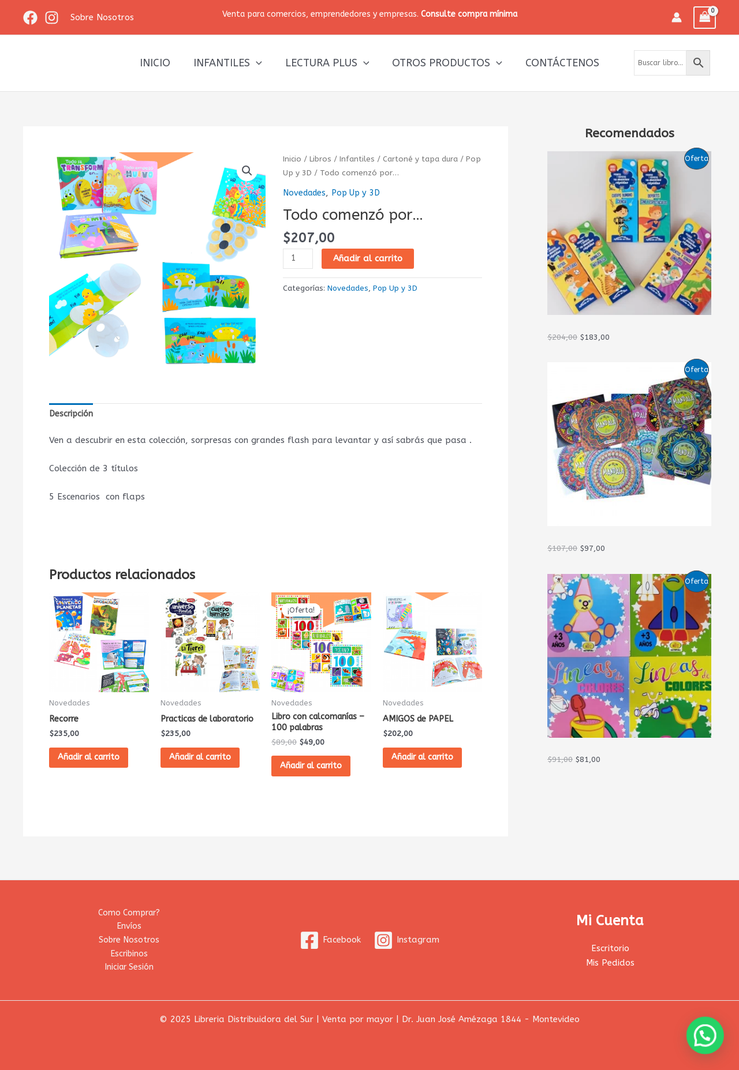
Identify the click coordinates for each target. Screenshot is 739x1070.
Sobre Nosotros (129, 938)
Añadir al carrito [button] (95, 759)
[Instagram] (51, 17)
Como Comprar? (128, 909)
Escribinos (128, 953)
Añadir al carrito (369, 258)
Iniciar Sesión (129, 967)
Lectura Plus (327, 63)
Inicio (159, 63)
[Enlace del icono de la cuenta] (676, 17)
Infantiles (230, 63)
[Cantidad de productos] (298, 258)
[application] (258, 63)
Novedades (306, 192)
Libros (321, 159)
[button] (246, 171)
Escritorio (610, 946)
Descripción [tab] (72, 414)
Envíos (128, 924)
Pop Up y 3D (331, 173)
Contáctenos (558, 63)
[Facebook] (30, 17)
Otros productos (445, 63)
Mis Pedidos (610, 961)
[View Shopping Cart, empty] (704, 17)
